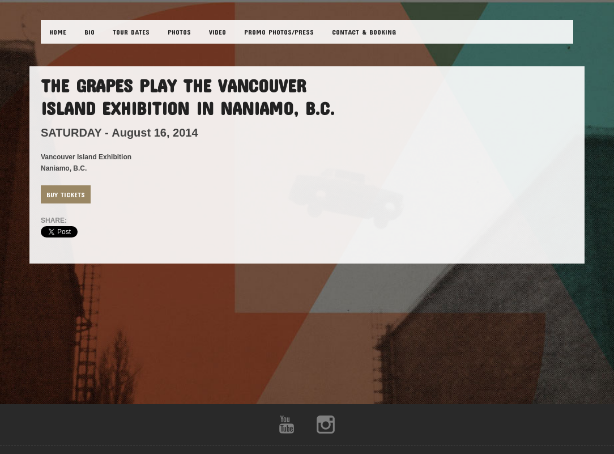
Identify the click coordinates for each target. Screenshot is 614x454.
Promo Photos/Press (279, 32)
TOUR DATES (131, 32)
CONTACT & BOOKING (364, 32)
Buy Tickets (65, 194)
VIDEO (217, 32)
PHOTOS (179, 32)
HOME (57, 32)
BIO (89, 32)
